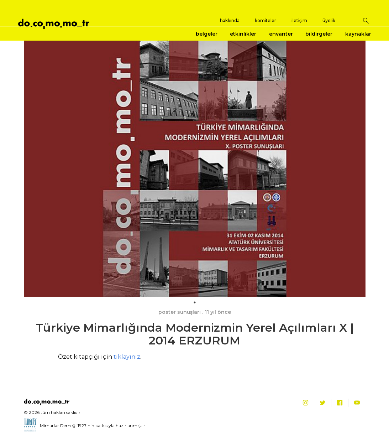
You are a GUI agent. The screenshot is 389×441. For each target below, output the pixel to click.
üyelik (328, 20)
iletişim (299, 20)
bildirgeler (318, 34)
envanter (281, 34)
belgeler (206, 34)
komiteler (265, 20)
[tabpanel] (195, 169)
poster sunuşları (179, 312)
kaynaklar (358, 34)
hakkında (230, 20)
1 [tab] (194, 302)
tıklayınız (127, 356)
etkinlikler (243, 34)
